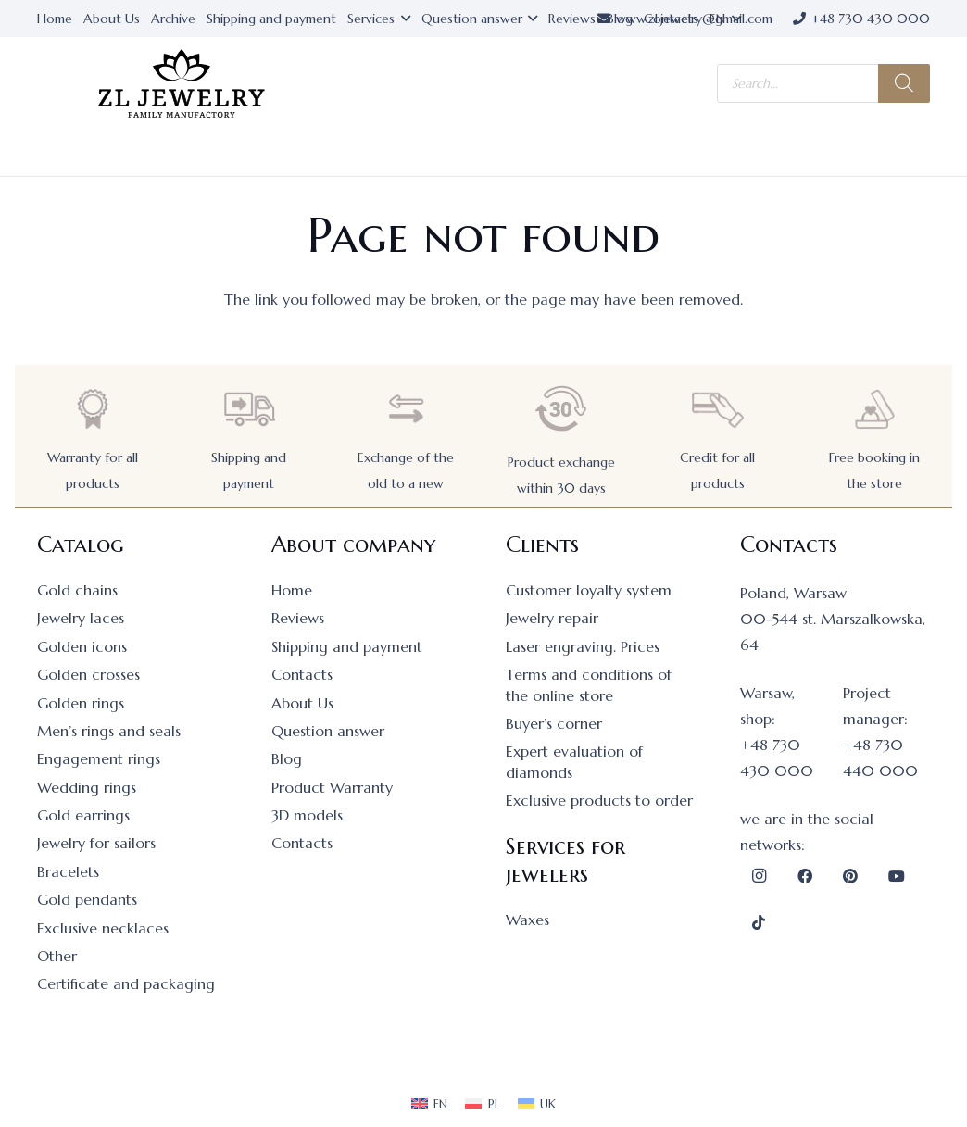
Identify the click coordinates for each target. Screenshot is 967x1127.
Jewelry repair (552, 617)
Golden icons (82, 646)
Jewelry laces (80, 617)
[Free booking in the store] (874, 409)
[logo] (181, 84)
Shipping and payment (346, 646)
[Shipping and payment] (249, 409)
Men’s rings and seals (109, 730)
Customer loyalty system (589, 590)
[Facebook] (804, 876)
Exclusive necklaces (103, 928)
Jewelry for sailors (96, 842)
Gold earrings (83, 815)
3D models (307, 815)
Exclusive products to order (599, 800)
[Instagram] (758, 876)
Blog (286, 758)
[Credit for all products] (718, 409)
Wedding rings (86, 787)
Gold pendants (87, 899)
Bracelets (68, 871)
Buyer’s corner (554, 723)
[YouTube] (896, 876)
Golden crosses (88, 674)
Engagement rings (98, 758)
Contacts (302, 674)
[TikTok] (758, 922)
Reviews (297, 617)
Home (291, 590)
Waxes (527, 919)
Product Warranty (332, 787)
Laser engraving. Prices (582, 646)
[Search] (904, 83)
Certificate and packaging (126, 983)
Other (57, 955)
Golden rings (80, 703)
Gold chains (77, 590)
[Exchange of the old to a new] (406, 409)
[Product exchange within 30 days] (561, 408)
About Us (302, 703)
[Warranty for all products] (93, 409)
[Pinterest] (850, 876)
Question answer (327, 730)
